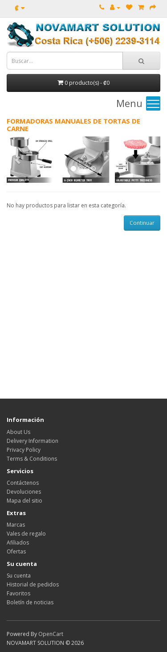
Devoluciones (24, 491)
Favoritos (18, 593)
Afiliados (18, 542)
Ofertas (16, 551)
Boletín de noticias (30, 602)
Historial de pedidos (33, 584)
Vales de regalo (26, 533)
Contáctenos (23, 483)
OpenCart (50, 634)
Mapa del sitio (24, 500)
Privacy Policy (24, 450)
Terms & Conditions (32, 458)
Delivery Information (32, 441)
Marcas (16, 524)
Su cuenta (19, 575)
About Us (18, 432)
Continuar (142, 223)
